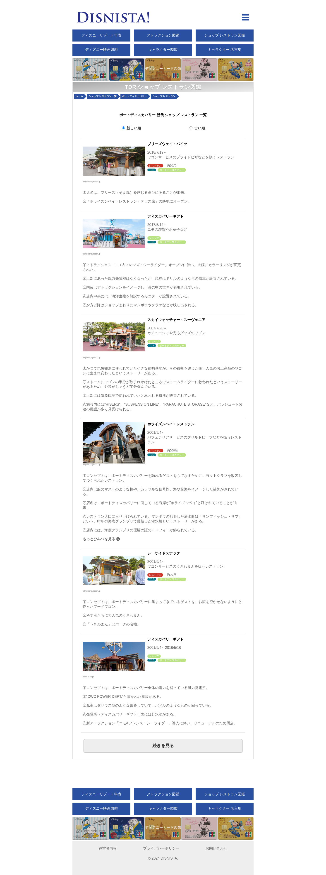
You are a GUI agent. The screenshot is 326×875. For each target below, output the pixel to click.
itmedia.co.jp (88, 677)
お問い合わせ (216, 848)
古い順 (197, 128)
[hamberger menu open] (245, 18)
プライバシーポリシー (161, 848)
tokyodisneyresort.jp (91, 182)
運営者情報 (108, 848)
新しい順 (131, 128)
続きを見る (163, 745)
